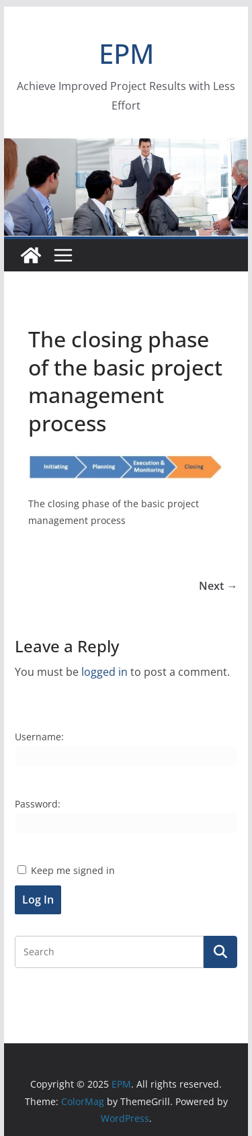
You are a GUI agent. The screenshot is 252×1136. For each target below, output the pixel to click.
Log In (38, 899)
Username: (39, 736)
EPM (126, 53)
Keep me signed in (73, 870)
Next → (218, 585)
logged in (104, 671)
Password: (37, 803)
